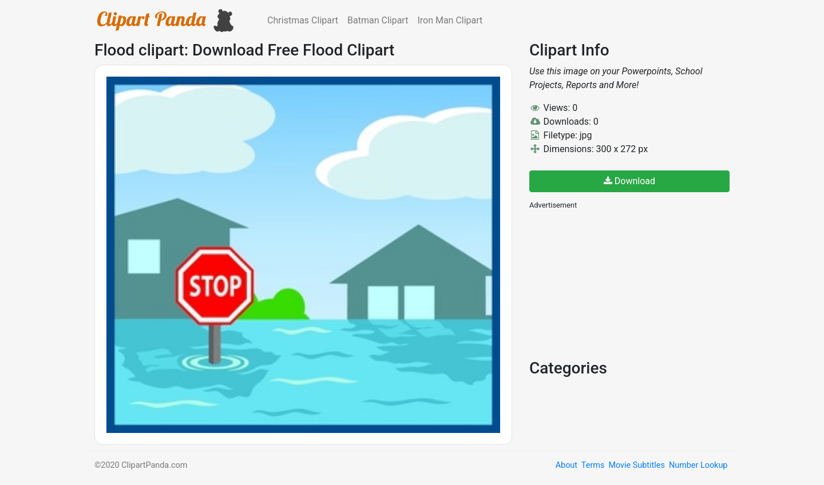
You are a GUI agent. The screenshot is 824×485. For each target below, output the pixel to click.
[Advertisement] (615, 283)
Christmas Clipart (302, 20)
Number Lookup (698, 465)
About (566, 465)
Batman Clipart (377, 20)
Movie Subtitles (636, 465)
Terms (592, 465)
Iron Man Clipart (449, 20)
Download (629, 181)
